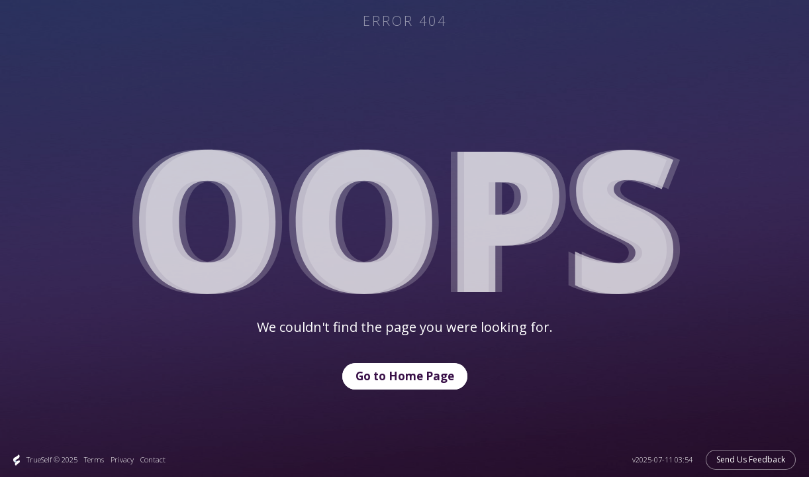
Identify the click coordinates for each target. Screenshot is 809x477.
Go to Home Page (405, 376)
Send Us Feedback (750, 459)
